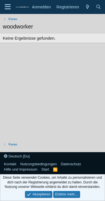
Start (45, 169)
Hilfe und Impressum (20, 169)
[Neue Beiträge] (87, 7)
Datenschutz (71, 164)
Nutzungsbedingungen (38, 164)
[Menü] (7, 7)
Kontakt (10, 164)
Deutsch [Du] (17, 156)
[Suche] (98, 7)
